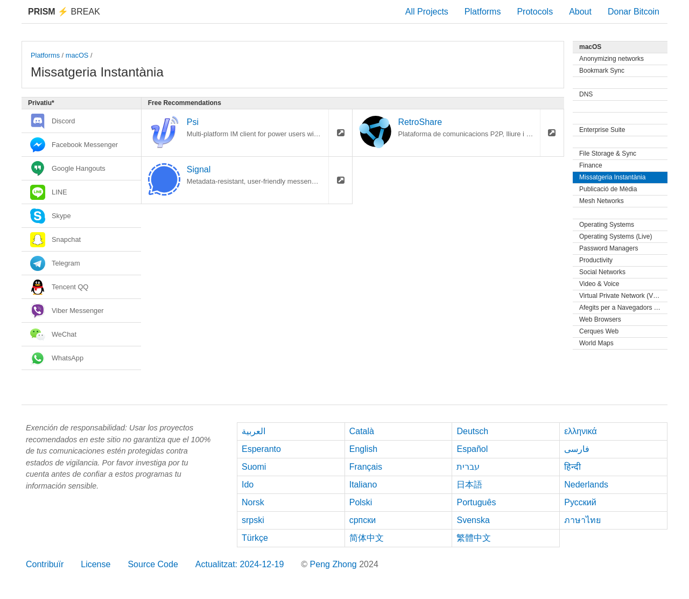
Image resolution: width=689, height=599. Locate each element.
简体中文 (366, 537)
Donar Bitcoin (633, 11)
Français (365, 466)
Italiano (363, 484)
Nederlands (586, 484)
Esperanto (261, 449)
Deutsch (472, 431)
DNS (586, 94)
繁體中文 (473, 537)
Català (361, 431)
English (363, 449)
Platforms (483, 11)
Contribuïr (45, 564)
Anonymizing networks (611, 58)
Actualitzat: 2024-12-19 (239, 564)
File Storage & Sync (607, 153)
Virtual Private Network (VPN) (621, 296)
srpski (253, 520)
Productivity (596, 260)
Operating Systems (606, 224)
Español (472, 449)
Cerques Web (598, 331)
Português (476, 502)
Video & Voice (599, 284)
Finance (590, 165)
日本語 (469, 484)
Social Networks (602, 272)
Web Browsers (600, 319)
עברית (468, 466)
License (95, 564)
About (580, 11)
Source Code (153, 564)
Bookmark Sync (601, 70)
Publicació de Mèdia (608, 189)
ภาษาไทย (582, 520)
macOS (77, 55)
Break (64, 11)
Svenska (472, 520)
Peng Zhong (335, 564)
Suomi (254, 466)
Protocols (535, 11)
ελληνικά (580, 431)
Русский (580, 502)
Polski (360, 502)
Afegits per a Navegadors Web (623, 307)
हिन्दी (572, 466)
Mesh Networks (601, 201)
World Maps (596, 343)
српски (362, 520)
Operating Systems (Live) (615, 236)
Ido (248, 484)
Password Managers (608, 248)
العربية (253, 431)
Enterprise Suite (602, 130)
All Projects (426, 11)
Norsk (253, 502)
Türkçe (255, 537)
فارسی (576, 449)
